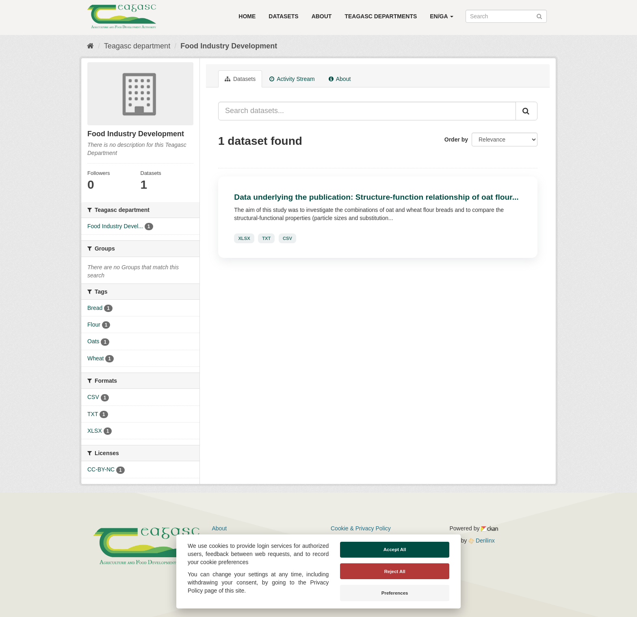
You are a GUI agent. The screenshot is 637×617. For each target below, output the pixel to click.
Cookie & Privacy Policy (361, 528)
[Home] (90, 46)
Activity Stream (291, 79)
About (322, 16)
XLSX (244, 238)
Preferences (394, 593)
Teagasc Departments (380, 16)
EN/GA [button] (441, 16)
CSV (287, 238)
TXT (266, 238)
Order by (456, 139)
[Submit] (539, 15)
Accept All (395, 549)
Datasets (283, 16)
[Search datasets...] (367, 111)
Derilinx (481, 540)
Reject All (394, 571)
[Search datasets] (506, 16)
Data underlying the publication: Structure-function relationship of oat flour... (376, 197)
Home (247, 16)
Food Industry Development (228, 46)
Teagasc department (137, 46)
